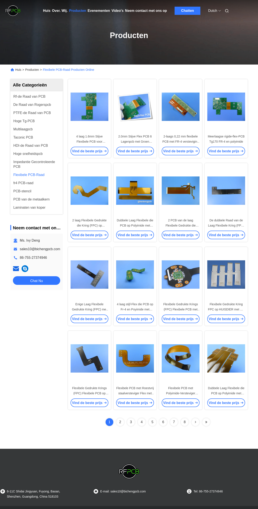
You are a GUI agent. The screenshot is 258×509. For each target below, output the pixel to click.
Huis (47, 10)
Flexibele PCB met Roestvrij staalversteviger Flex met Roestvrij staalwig (135, 393)
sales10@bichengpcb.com (40, 249)
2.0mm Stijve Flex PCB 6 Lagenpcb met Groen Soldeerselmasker (135, 141)
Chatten (187, 10)
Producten (77, 10)
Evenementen (99, 10)
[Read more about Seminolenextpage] (195, 422)
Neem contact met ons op (146, 10)
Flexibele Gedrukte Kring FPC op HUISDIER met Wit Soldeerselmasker (226, 309)
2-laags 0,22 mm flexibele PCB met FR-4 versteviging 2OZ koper (180, 141)
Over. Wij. (60, 10)
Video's (118, 10)
